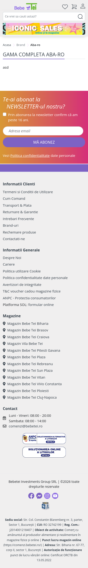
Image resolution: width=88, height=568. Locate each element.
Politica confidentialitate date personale (35, 277)
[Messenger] (39, 496)
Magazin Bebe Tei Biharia (25, 323)
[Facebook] (31, 496)
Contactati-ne (14, 238)
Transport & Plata (17, 205)
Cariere (9, 264)
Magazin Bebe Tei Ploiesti (26, 390)
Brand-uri (10, 225)
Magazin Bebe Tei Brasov (25, 330)
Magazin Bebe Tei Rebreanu (28, 363)
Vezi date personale (39, 155)
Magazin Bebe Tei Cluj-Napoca (30, 397)
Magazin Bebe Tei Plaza (24, 357)
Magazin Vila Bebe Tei (23, 343)
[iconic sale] (44, 29)
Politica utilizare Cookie (22, 271)
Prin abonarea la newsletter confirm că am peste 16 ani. (43, 117)
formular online (41, 304)
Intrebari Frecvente (18, 218)
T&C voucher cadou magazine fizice (32, 291)
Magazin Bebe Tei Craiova (26, 336)
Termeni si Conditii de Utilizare (28, 191)
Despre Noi (12, 257)
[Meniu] (6, 6)
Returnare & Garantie (20, 211)
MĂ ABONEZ (44, 142)
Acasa (7, 45)
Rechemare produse (19, 232)
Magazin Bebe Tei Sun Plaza (28, 370)
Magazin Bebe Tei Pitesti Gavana (31, 350)
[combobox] (44, 16)
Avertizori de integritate (22, 284)
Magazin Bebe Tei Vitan (24, 377)
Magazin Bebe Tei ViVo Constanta (32, 383)
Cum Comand (14, 198)
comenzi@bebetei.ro (25, 426)
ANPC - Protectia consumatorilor (29, 298)
